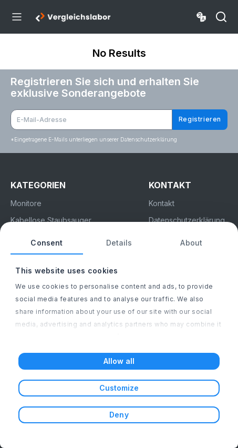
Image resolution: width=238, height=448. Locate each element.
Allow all (119, 361)
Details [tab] (119, 242)
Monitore (26, 203)
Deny (118, 414)
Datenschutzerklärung (187, 220)
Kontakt (161, 203)
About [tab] (191, 242)
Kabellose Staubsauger (51, 220)
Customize (119, 387)
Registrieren (200, 119)
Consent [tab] (46, 242)
